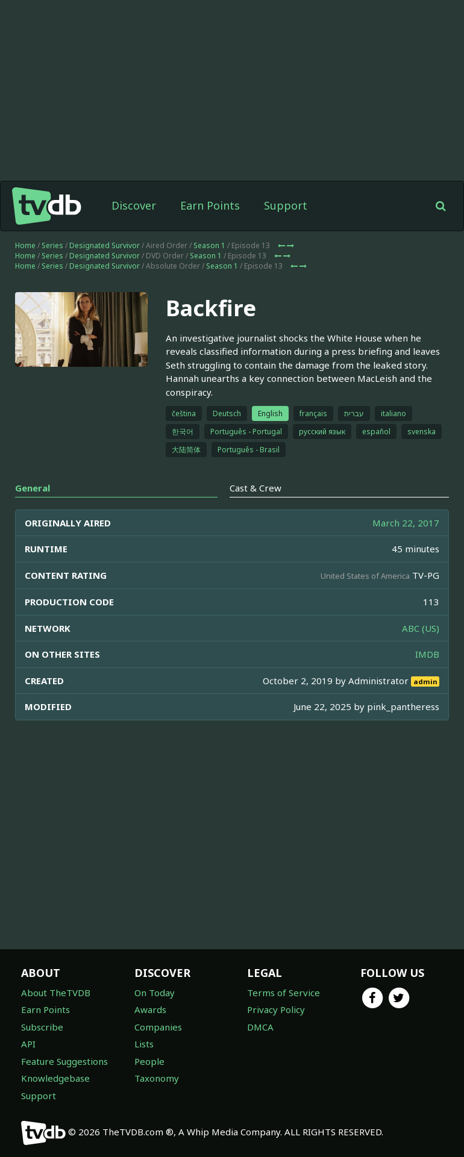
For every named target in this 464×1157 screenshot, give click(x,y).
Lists (144, 1044)
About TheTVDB (55, 993)
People (149, 1061)
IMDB (427, 654)
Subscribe (42, 1027)
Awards (150, 1009)
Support (285, 205)
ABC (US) (420, 628)
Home (25, 245)
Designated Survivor (104, 245)
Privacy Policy (276, 1009)
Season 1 (209, 245)
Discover (133, 205)
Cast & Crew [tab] (255, 488)
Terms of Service (283, 993)
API (28, 1044)
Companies (158, 1027)
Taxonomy (156, 1078)
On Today (154, 993)
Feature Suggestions (64, 1061)
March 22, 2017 (405, 523)
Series (52, 245)
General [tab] (32, 488)
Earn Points (210, 205)
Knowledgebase (55, 1078)
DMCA (260, 1027)
